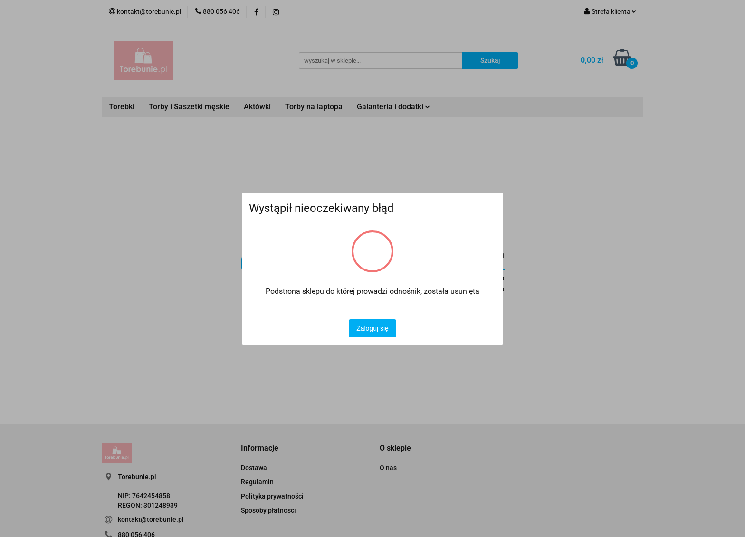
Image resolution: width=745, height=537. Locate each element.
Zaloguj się (372, 328)
